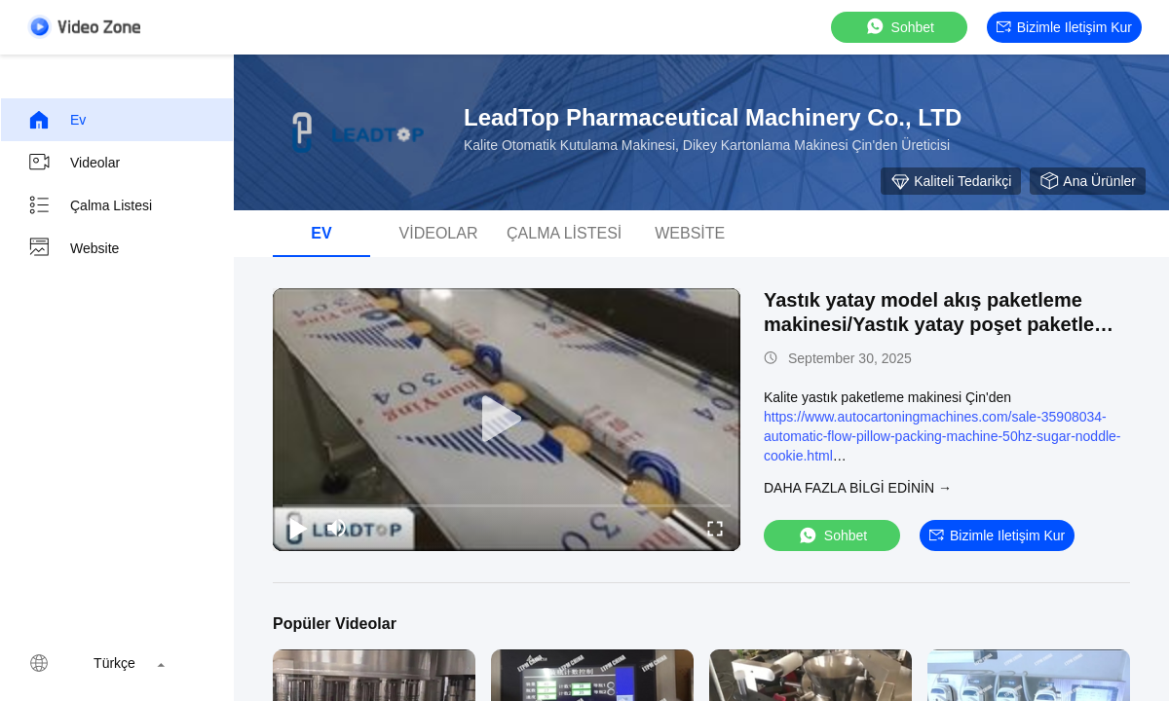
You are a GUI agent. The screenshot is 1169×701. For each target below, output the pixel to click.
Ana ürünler (1087, 181)
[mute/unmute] (337, 527)
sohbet (899, 27)
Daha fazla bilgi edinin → (858, 488)
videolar (73, 162)
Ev (56, 119)
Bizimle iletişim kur (1064, 27)
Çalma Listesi (89, 205)
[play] (506, 419)
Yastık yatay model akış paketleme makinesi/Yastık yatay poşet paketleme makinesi (943, 324)
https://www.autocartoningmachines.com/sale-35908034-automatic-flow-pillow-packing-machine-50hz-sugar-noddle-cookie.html (942, 436)
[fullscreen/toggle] (715, 527)
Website (73, 248)
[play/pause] (298, 527)
